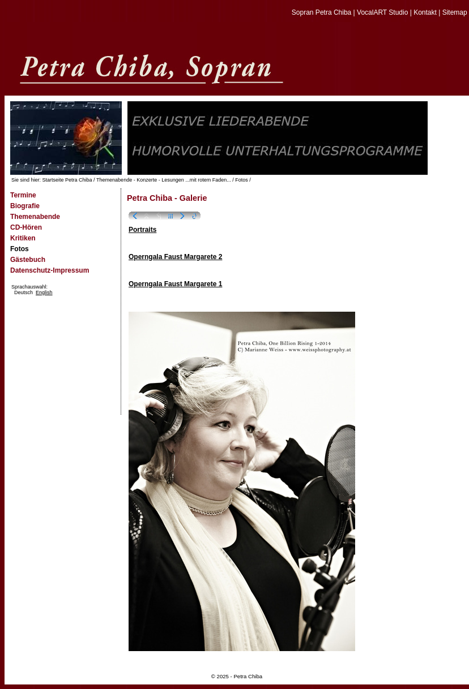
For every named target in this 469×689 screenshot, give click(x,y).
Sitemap (454, 12)
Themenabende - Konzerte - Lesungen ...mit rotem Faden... (163, 180)
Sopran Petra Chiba (321, 12)
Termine (23, 195)
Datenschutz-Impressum (49, 270)
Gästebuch (27, 260)
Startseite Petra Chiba (67, 180)
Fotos (241, 180)
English (44, 292)
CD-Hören (26, 227)
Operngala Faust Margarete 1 (175, 284)
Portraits (142, 230)
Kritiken (23, 238)
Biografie (25, 206)
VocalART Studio (382, 12)
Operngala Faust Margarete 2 (175, 257)
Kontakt (425, 12)
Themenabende (35, 217)
